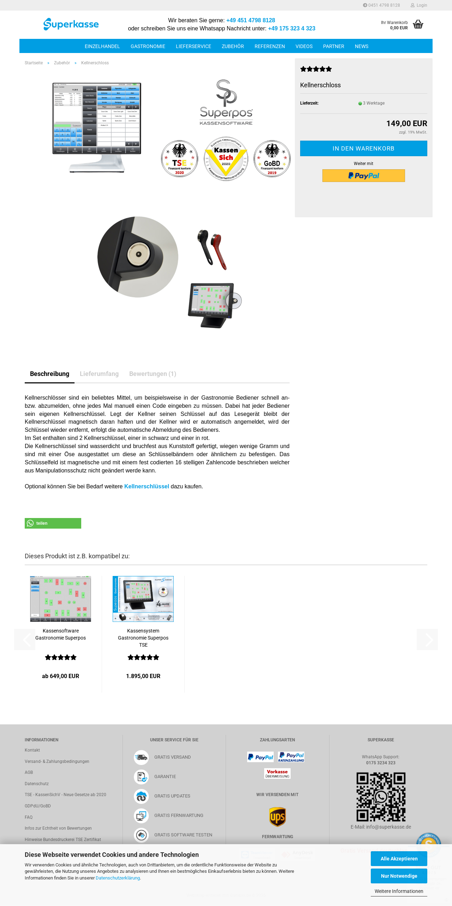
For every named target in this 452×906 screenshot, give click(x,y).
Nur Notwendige (399, 876)
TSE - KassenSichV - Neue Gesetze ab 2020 (65, 794)
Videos (304, 46)
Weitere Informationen (399, 891)
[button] (53, 523)
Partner (333, 46)
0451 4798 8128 (381, 5)
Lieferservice (193, 46)
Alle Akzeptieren (399, 858)
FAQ (28, 817)
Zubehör (233, 46)
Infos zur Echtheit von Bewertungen (58, 828)
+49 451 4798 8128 (250, 20)
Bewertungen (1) (152, 373)
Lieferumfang (99, 373)
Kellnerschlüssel (146, 486)
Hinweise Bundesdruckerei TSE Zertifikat (63, 839)
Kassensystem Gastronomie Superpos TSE (143, 638)
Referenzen (270, 46)
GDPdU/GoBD (38, 806)
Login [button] (419, 5)
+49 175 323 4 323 (291, 28)
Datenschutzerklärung (118, 878)
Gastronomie (148, 46)
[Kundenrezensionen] (316, 72)
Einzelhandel (102, 46)
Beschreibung (49, 373)
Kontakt (32, 750)
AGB (29, 772)
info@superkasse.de (388, 827)
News (361, 46)
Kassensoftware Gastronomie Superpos (60, 634)
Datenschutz (37, 783)
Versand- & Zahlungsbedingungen (57, 761)
